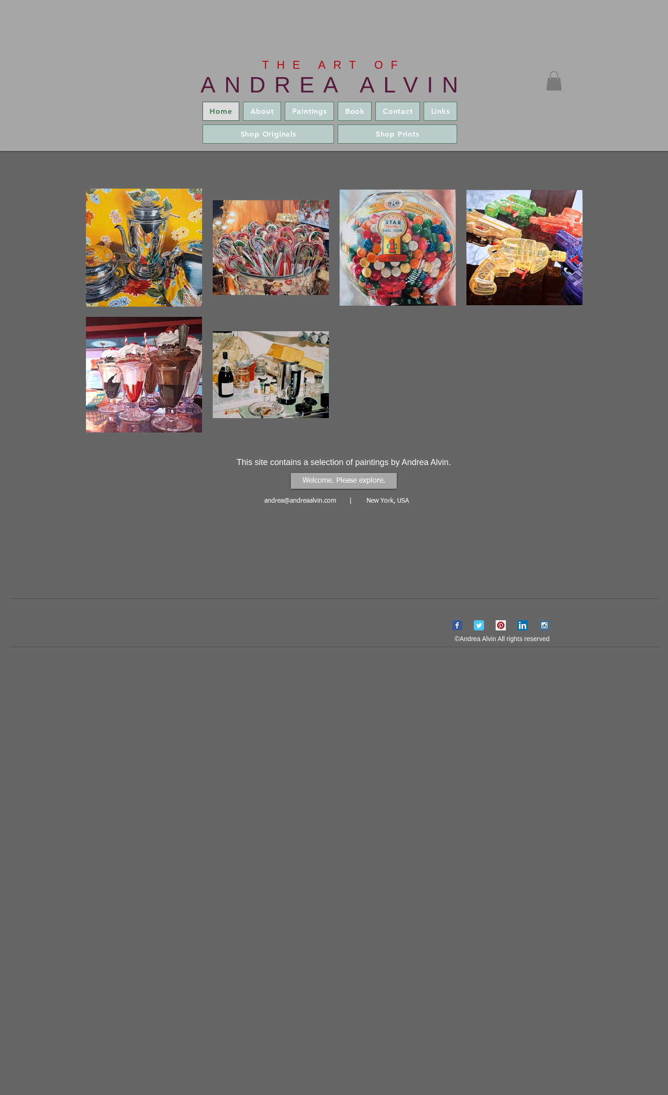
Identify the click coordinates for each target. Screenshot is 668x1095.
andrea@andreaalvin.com (300, 501)
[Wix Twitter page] (479, 625)
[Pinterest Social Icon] (501, 625)
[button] (554, 81)
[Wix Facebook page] (457, 625)
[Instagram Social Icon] (544, 625)
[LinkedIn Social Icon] (522, 625)
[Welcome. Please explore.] (344, 481)
